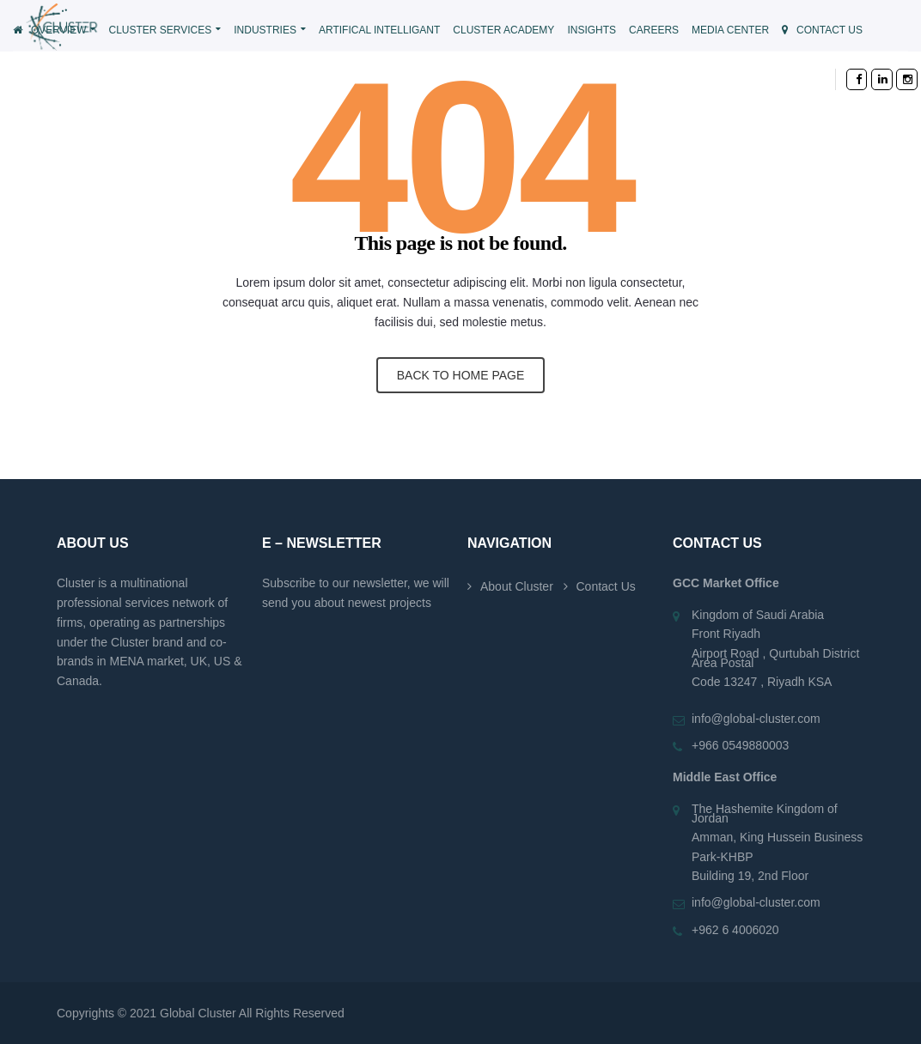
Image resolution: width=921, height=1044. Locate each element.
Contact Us (606, 586)
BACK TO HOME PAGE (461, 375)
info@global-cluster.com (756, 718)
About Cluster (516, 586)
